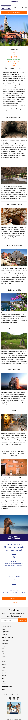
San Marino (4, 680)
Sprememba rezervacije (7, 637)
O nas (3, 632)
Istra (3, 648)
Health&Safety (5, 640)
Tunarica (4, 672)
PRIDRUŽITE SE (14, 598)
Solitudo (4, 683)
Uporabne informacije (14, 61)
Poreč (3, 650)
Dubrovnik (4, 658)
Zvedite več (14, 602)
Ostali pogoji (4, 639)
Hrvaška (4, 647)
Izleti (14, 54)
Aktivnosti (14, 56)
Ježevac (4, 675)
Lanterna (4, 664)
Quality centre (5, 635)
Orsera (3, 667)
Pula (3, 653)
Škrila (3, 678)
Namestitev (14, 65)
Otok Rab (4, 656)
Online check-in (5, 631)
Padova (3, 681)
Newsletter (4, 634)
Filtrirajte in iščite (14, 12)
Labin (3, 651)
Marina (3, 670)
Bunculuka (4, 691)
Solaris (3, 689)
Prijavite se (22, 620)
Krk (2, 654)
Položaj (14, 63)
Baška (3, 676)
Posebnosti (14, 58)
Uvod (14, 52)
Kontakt (4, 629)
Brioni (3, 669)
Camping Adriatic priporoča (14, 59)
